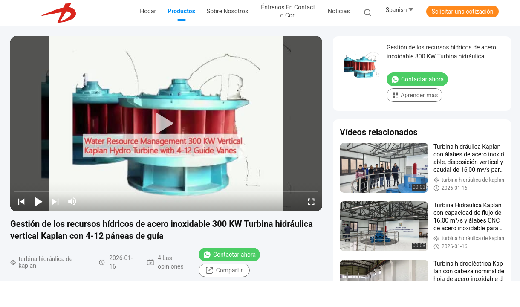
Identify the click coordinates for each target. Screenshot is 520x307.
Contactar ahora (229, 254)
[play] (166, 123)
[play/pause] (38, 201)
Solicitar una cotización (462, 11)
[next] (55, 201)
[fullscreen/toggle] (311, 201)
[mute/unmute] (72, 201)
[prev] (21, 201)
